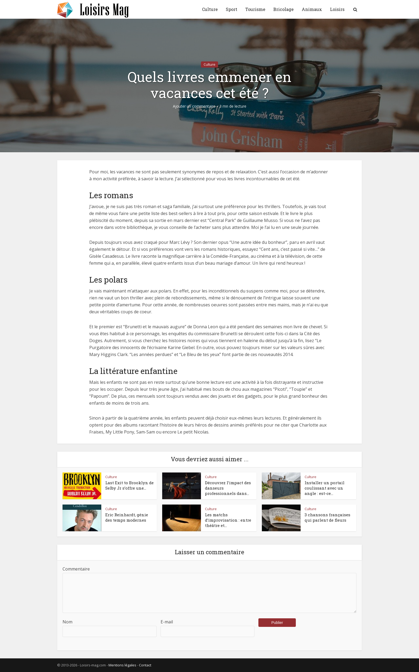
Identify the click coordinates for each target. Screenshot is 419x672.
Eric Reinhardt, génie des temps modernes (126, 517)
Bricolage (283, 9)
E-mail (167, 622)
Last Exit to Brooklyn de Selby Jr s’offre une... (129, 485)
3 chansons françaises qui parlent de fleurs (327, 517)
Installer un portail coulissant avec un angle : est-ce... (324, 488)
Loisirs (337, 9)
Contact (145, 665)
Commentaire (76, 569)
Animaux (312, 9)
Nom (67, 622)
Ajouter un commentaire (194, 106)
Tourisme (255, 9)
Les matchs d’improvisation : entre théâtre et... (228, 520)
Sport (231, 9)
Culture (210, 9)
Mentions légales (122, 665)
